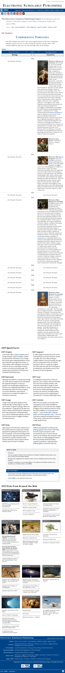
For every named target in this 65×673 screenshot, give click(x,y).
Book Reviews (36, 650)
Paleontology (7, 566)
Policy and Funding (34, 648)
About (18, 10)
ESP (13, 27)
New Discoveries (47, 648)
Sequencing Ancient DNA (9, 590)
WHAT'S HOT (52, 27)
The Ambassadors (54, 203)
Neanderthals (27, 610)
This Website (32, 641)
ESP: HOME (4, 671)
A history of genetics (29, 514)
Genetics (18, 655)
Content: (11, 644)
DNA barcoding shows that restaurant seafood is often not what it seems (30, 543)
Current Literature (21, 648)
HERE (30, 463)
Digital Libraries (40, 655)
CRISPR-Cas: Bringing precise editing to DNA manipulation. (10, 505)
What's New (49, 10)
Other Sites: (10, 655)
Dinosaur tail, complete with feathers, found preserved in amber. (10, 581)
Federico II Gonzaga (56, 112)
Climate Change (48, 566)
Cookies (33, 659)
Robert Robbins (20, 355)
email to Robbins (18, 441)
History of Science (53, 655)
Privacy (26, 659)
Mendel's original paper (30, 507)
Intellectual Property (44, 659)
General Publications (22, 652)
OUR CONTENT (20, 27)
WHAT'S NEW (42, 27)
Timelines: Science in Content (38, 644)
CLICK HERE (12, 478)
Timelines (40, 10)
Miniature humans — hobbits (31, 617)
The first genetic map (29, 510)
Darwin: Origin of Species (30, 504)
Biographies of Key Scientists (24, 645)
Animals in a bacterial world (51, 542)
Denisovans (26, 613)
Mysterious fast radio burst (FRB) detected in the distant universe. (31, 581)
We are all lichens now (49, 539)
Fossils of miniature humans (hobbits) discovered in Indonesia (51, 510)
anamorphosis (41, 238)
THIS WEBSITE (31, 27)
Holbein (51, 299)
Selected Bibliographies (23, 650)
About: (11, 641)
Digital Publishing (28, 655)
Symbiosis (46, 521)
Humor (32, 652)
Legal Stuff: (10, 659)
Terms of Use (19, 659)
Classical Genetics (28, 10)
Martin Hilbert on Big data (10, 615)
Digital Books (53, 644)
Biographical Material (22, 656)
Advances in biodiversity (30, 538)
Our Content (23, 641)
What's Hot (59, 10)
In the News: (10, 648)
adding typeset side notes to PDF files (46, 430)
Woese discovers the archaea (31, 534)
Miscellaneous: (9, 652)
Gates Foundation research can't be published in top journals (10, 560)
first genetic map (48, 414)
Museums (33, 656)
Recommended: (8, 650)
